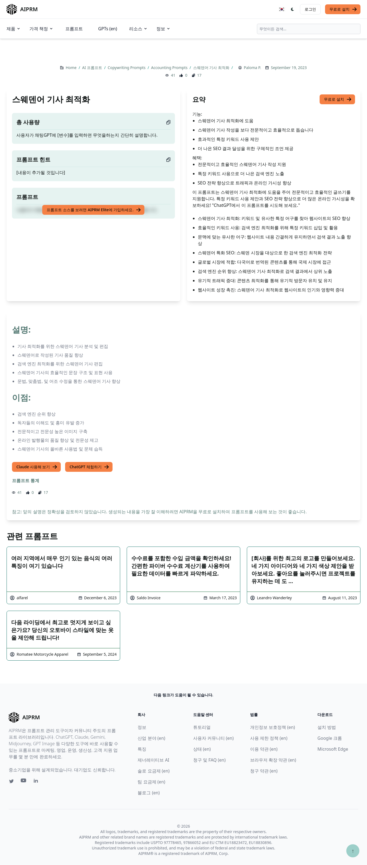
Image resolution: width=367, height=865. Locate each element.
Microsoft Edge (332, 749)
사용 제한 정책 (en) (268, 738)
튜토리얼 (202, 727)
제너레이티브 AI (153, 760)
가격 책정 (41, 29)
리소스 (138, 29)
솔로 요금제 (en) (153, 771)
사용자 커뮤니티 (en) (213, 738)
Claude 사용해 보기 (36, 467)
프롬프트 (74, 29)
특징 (142, 749)
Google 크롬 (329, 738)
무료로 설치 (343, 9)
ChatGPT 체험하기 (89, 467)
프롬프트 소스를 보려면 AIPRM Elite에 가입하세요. (94, 210)
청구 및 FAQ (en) (209, 760)
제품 (14, 29)
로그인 (310, 9)
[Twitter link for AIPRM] (11, 781)
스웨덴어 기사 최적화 (211, 67)
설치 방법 (326, 727)
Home (71, 67)
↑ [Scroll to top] (352, 850)
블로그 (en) (149, 793)
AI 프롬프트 (92, 67)
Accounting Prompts (170, 67)
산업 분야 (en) (151, 738)
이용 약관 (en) (264, 749)
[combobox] (308, 29)
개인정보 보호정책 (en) (272, 727)
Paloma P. (252, 67)
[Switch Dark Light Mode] (293, 9)
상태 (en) (202, 749)
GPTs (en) (107, 29)
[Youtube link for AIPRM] (24, 782)
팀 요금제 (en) (151, 782)
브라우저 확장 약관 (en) (273, 760)
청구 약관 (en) (264, 771)
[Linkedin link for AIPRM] (37, 782)
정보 (163, 29)
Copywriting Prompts (127, 67)
